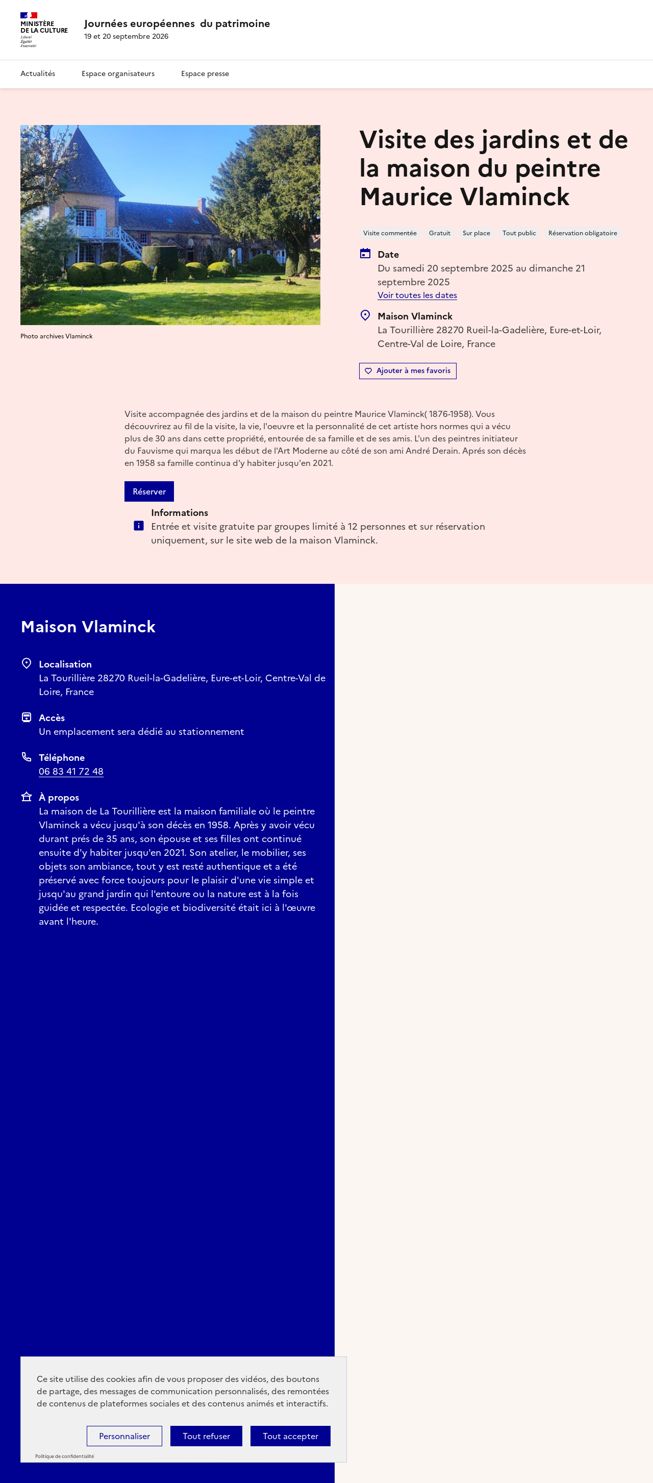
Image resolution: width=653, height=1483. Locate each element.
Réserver (149, 491)
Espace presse (205, 73)
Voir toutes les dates (417, 295)
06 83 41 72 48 (71, 771)
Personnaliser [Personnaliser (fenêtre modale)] (124, 1436)
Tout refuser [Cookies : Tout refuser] (206, 1436)
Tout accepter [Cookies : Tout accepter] (290, 1436)
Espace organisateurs (118, 73)
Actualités (37, 73)
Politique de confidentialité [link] (64, 1456)
